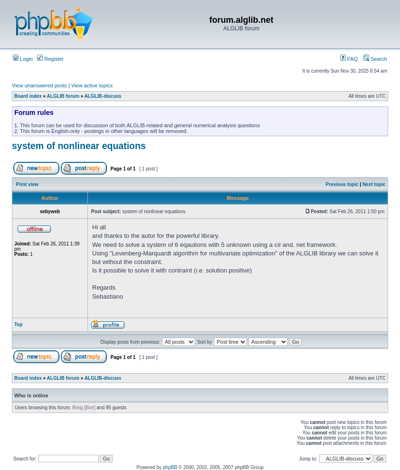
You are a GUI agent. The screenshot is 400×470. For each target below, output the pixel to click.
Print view (27, 184)
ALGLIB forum (63, 96)
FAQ (349, 59)
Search (375, 59)
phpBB (170, 467)
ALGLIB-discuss (103, 96)
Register (50, 59)
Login (23, 59)
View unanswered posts (39, 85)
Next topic (373, 184)
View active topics (92, 85)
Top (18, 324)
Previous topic (342, 184)
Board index (28, 96)
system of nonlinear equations (79, 146)
